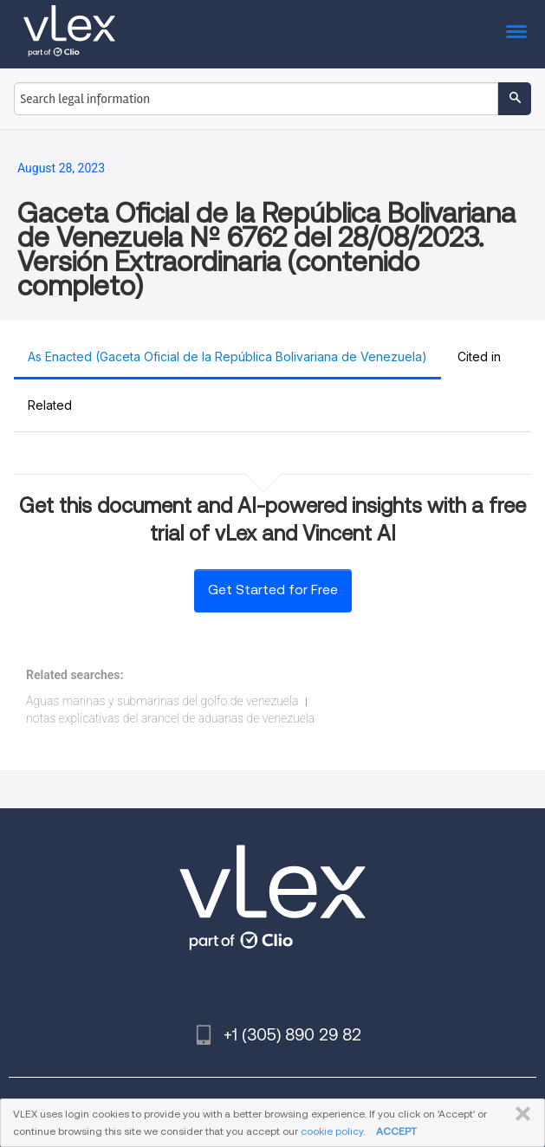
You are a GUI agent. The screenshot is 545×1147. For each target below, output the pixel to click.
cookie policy (332, 1131)
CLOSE (519, 1114)
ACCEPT (396, 1131)
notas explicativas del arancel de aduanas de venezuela (170, 718)
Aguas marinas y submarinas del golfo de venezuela (162, 701)
